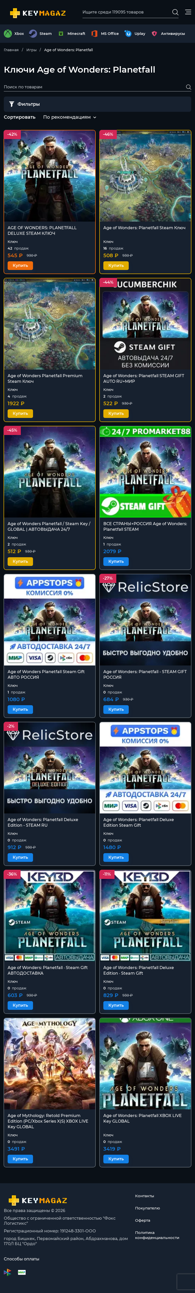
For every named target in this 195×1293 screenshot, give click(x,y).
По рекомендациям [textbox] (67, 117)
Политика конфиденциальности (158, 1235)
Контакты (145, 1195)
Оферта (143, 1220)
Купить (20, 266)
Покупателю (148, 1208)
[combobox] (67, 118)
